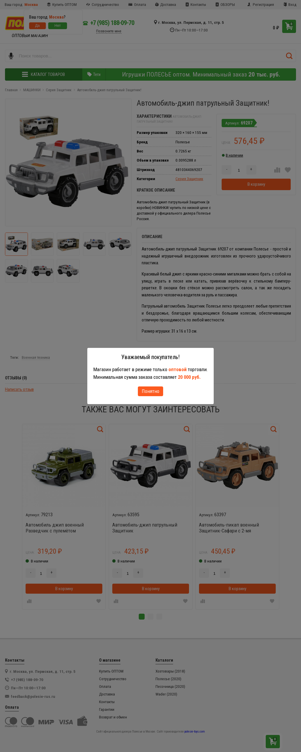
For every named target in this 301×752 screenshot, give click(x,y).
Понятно (150, 391)
